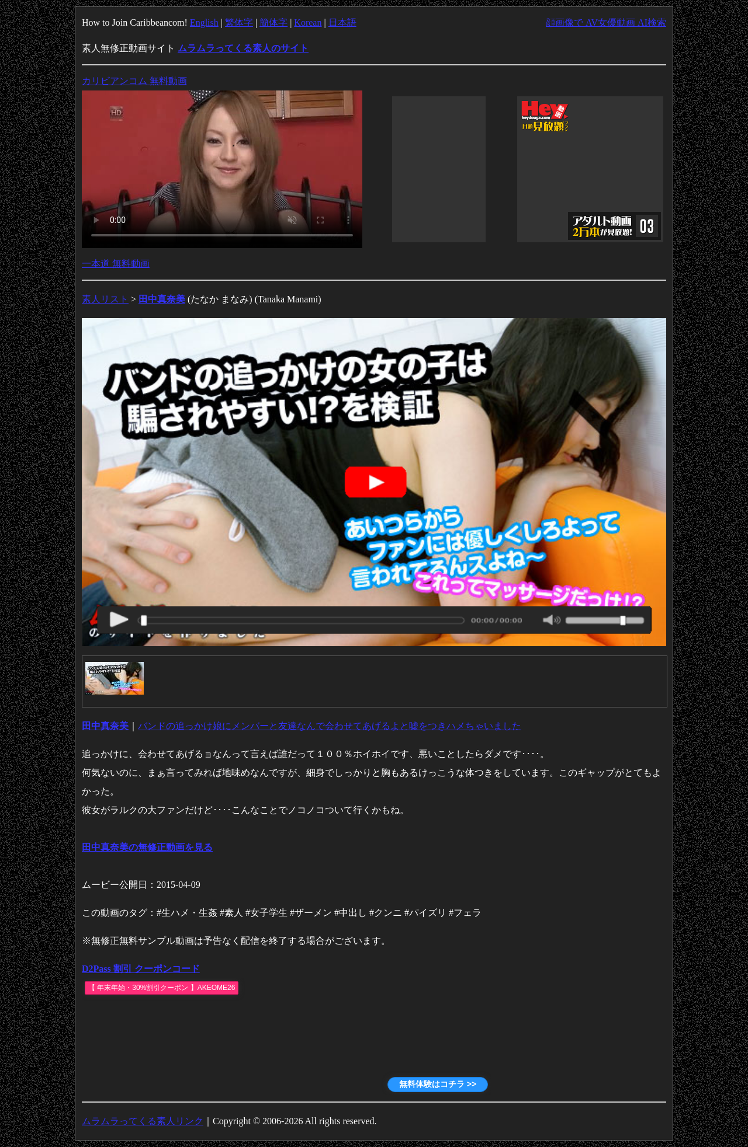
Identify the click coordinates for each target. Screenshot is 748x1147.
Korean (307, 22)
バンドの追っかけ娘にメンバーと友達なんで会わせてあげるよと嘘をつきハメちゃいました (329, 726)
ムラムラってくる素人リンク (142, 1121)
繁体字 (239, 22)
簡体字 (273, 22)
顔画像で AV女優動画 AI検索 (606, 22)
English (204, 22)
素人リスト (105, 299)
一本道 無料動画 (116, 264)
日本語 (342, 22)
